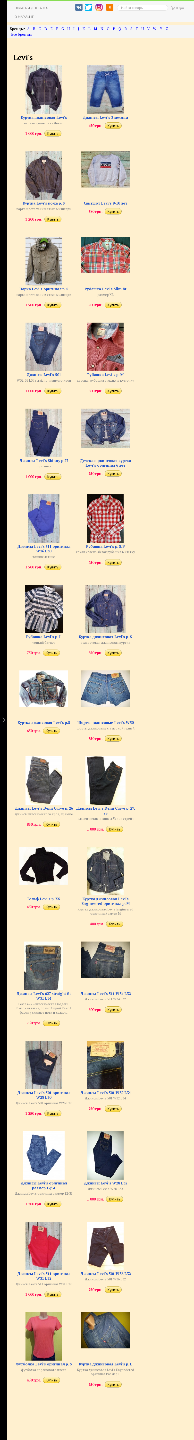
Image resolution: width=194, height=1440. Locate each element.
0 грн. (180, 8)
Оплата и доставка (31, 8)
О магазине (24, 16)
